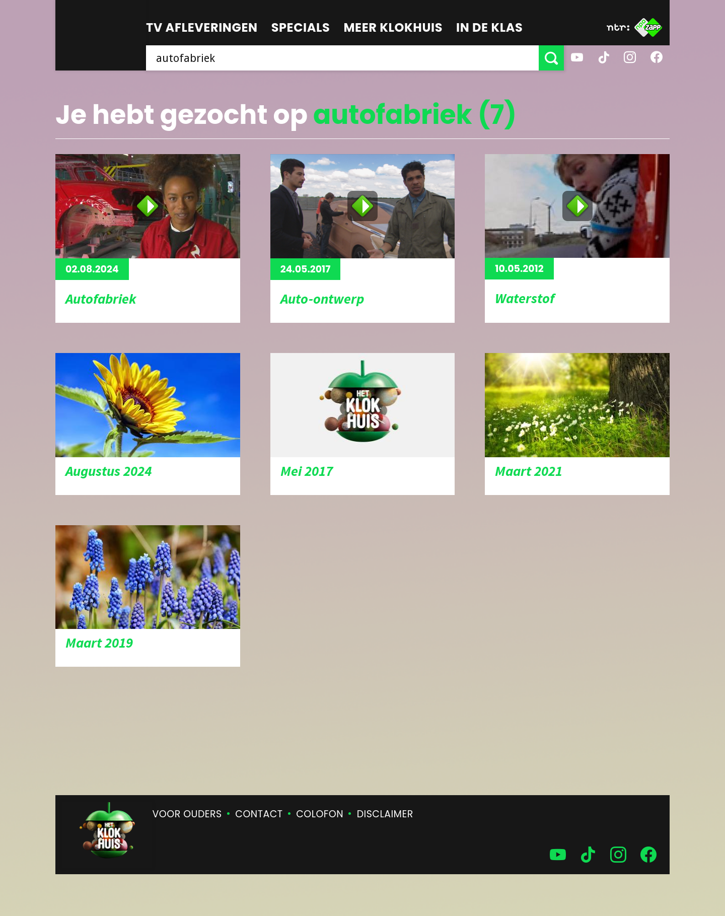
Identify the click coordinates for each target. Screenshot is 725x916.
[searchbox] (342, 58)
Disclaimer (385, 814)
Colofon (319, 814)
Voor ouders (187, 814)
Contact (258, 814)
